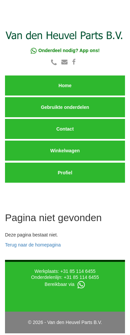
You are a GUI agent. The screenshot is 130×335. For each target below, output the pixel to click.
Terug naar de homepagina (33, 244)
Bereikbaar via (65, 284)
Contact (65, 129)
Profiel (65, 172)
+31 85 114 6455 (78, 271)
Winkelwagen (65, 150)
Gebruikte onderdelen (65, 107)
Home (65, 85)
